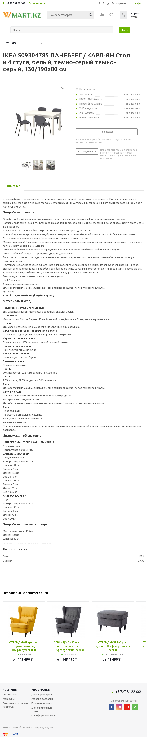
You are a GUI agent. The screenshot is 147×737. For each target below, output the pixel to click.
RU (140, 3)
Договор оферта (41, 694)
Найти (124, 30)
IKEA (13, 43)
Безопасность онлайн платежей (15, 705)
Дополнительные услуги (41, 709)
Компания (10, 690)
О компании (10, 694)
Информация (41, 690)
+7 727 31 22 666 (15, 3)
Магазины (9, 699)
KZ (136, 3)
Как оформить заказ (43, 715)
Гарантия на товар (42, 703)
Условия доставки (42, 699)
